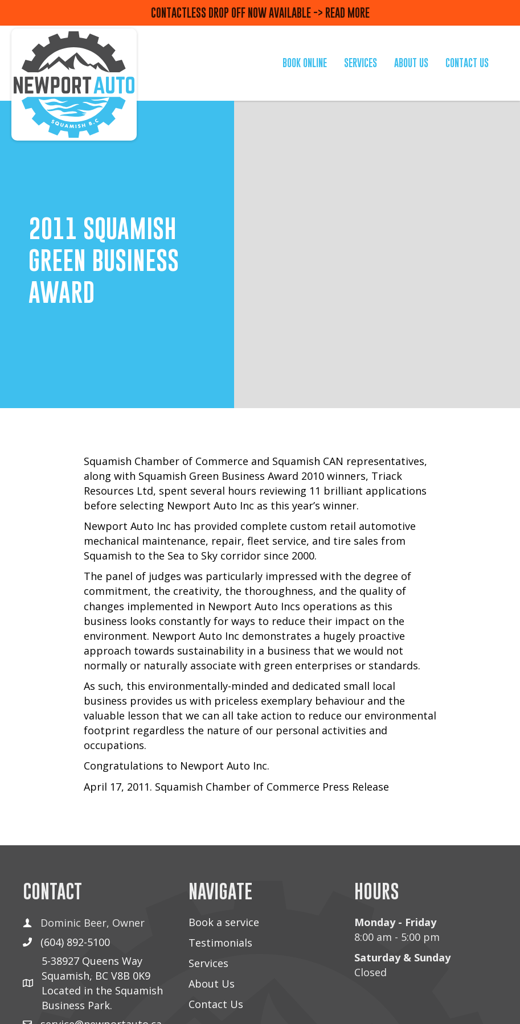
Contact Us (216, 1004)
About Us (212, 983)
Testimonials (220, 942)
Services (208, 963)
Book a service (224, 922)
